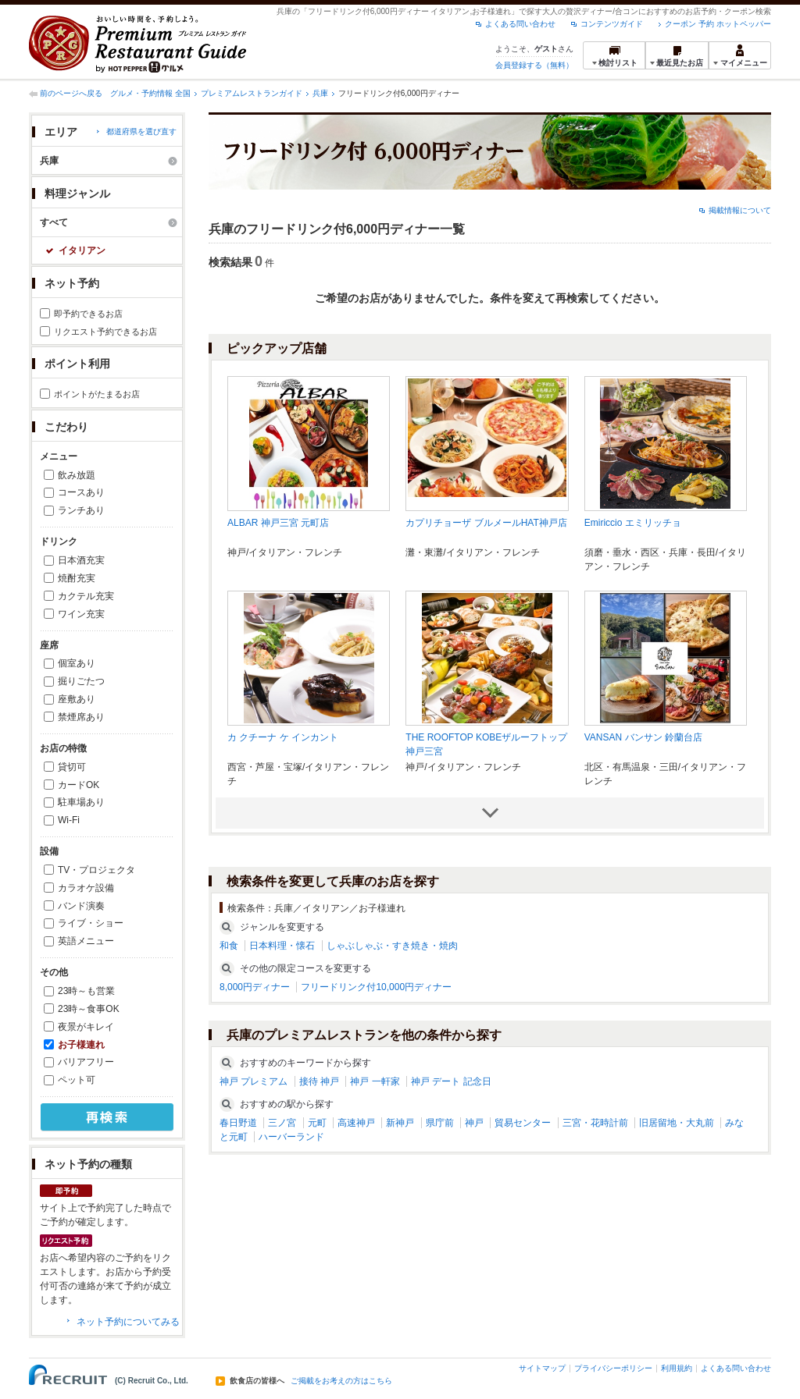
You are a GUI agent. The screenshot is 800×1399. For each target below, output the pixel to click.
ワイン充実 (81, 614)
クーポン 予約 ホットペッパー (718, 24)
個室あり (76, 663)
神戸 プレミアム (254, 1081)
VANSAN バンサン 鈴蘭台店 (643, 737)
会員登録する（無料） (534, 65)
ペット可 (76, 1079)
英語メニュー (86, 941)
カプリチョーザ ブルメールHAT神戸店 (485, 522)
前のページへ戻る (71, 93)
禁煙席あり (81, 717)
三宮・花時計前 (595, 1122)
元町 (317, 1122)
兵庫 (320, 93)
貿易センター (523, 1122)
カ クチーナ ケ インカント (282, 737)
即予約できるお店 (88, 313)
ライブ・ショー (90, 923)
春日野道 (238, 1122)
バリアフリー (86, 1061)
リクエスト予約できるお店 (105, 331)
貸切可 (72, 767)
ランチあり (81, 510)
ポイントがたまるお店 (97, 394)
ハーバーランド (291, 1136)
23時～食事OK (89, 1008)
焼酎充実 (76, 578)
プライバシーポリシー (613, 1368)
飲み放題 (76, 475)
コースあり (81, 492)
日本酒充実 (81, 560)
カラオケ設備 (86, 887)
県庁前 (440, 1122)
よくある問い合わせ (520, 24)
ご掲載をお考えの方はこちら (341, 1381)
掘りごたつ (81, 681)
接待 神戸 (319, 1081)
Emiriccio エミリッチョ (632, 522)
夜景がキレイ (86, 1026)
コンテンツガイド (611, 24)
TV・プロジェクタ (96, 870)
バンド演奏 (81, 905)
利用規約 (676, 1368)
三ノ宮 (282, 1122)
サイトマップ (542, 1368)
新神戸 (400, 1122)
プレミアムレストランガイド (251, 93)
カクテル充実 (86, 596)
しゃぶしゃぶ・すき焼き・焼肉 (392, 945)
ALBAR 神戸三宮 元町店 (278, 522)
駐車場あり (81, 802)
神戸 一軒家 (374, 1081)
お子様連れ (81, 1044)
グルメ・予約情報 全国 (150, 93)
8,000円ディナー (255, 987)
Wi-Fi (69, 820)
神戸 (474, 1122)
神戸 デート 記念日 (451, 1081)
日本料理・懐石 (282, 945)
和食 (229, 945)
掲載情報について (740, 210)
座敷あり (76, 699)
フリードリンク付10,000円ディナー (376, 987)
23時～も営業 (86, 990)
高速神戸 (356, 1122)
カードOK (78, 784)
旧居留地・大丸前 (676, 1122)
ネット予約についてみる (128, 1321)
